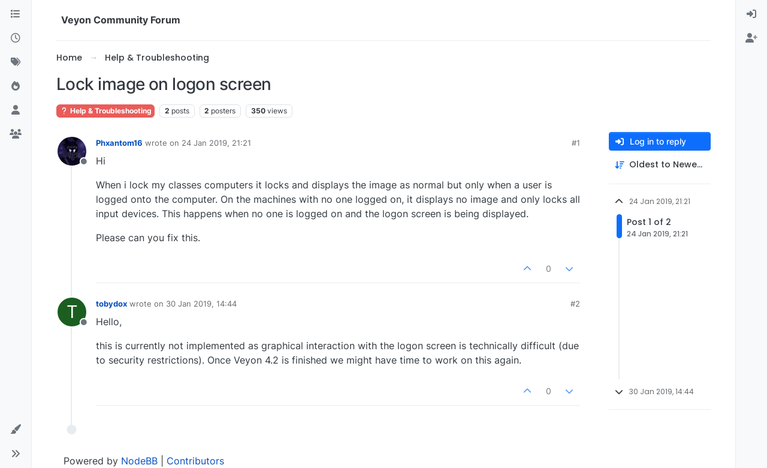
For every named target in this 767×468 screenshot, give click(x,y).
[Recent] (15, 38)
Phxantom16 (119, 143)
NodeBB (139, 461)
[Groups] (15, 134)
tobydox (111, 303)
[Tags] (15, 62)
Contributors (195, 461)
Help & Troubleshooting (105, 110)
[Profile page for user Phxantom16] (72, 151)
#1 (576, 143)
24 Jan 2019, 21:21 (216, 143)
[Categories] (15, 14)
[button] (15, 429)
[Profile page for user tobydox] (72, 312)
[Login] (751, 14)
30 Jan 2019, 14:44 (201, 303)
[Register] (751, 38)
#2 (575, 303)
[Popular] (15, 86)
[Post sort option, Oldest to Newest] (660, 164)
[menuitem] (751, 14)
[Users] (15, 110)
